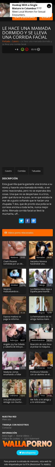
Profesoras (40, 368)
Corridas (22, 170)
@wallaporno (27, 452)
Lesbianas (14, 395)
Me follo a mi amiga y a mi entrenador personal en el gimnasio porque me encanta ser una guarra (40, 400)
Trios (42, 395)
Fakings (42, 285)
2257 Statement (31, 438)
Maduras (14, 257)
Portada (6, 41)
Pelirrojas (14, 340)
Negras (42, 312)
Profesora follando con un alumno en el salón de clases (40, 373)
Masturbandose (38, 340)
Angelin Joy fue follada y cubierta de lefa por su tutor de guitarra (13, 345)
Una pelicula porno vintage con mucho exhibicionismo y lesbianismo (12, 400)
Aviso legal (7, 435)
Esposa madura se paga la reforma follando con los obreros (12, 317)
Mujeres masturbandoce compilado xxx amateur (10, 290)
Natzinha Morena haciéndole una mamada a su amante (40, 262)
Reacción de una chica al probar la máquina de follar (40, 345)
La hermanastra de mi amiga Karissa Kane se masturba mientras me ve (40, 317)
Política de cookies (11, 438)
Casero (15, 41)
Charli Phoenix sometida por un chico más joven (14, 262)
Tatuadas (36, 170)
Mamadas (41, 257)
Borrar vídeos (22, 435)
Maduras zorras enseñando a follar (12, 373)
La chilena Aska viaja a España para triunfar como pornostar (41, 290)
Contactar (7, 427)
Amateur (14, 285)
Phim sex (6, 419)
